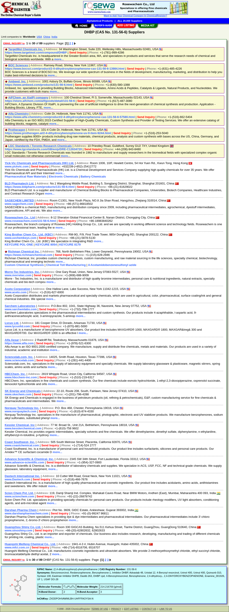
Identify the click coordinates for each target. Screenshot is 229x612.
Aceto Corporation (17, 289)
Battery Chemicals (93, 176)
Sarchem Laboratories (20, 306)
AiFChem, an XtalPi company (28, 97)
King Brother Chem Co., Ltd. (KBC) (29, 234)
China (46, 36)
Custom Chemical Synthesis (24, 265)
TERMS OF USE (99, 609)
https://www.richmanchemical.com (28, 255)
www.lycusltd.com (17, 326)
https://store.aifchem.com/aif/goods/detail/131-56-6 (40, 101)
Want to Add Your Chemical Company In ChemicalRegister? (135, 16)
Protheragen (16, 129)
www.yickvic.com (17, 166)
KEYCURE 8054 (46, 244)
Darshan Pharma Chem (21, 510)
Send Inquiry (78, 52)
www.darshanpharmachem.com (26, 513)
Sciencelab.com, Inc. (19, 357)
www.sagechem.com (19, 203)
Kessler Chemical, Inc (20, 425)
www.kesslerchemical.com (23, 428)
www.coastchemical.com (22, 445)
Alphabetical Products (100, 20)
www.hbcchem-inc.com (21, 377)
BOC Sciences (18, 65)
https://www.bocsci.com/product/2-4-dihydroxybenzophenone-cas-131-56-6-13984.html (65, 68)
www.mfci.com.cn (17, 547)
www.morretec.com (18, 275)
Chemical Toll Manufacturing (66, 265)
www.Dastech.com (17, 479)
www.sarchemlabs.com (21, 309)
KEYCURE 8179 (70, 244)
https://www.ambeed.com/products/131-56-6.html (38, 84)
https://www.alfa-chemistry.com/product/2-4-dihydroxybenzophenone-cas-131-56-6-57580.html (70, 117)
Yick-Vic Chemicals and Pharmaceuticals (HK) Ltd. (39, 163)
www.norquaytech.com (20, 411)
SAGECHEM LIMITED (19, 200)
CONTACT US (149, 609)
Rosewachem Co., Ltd (20, 217)
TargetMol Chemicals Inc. (25, 49)
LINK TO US (165, 609)
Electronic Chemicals (63, 176)
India (54, 36)
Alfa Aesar (12, 340)
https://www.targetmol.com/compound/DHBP (36, 52)
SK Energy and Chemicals (23, 391)
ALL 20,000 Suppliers (129, 20)
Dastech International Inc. (22, 476)
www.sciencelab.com (19, 360)
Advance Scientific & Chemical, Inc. (29, 459)
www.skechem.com (18, 394)
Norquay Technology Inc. (22, 408)
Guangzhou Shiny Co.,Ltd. (23, 527)
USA (39, 36)
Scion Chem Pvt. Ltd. (19, 493)
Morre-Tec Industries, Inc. (22, 272)
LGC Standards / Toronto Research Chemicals (40, 146)
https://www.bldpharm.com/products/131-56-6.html (39, 186)
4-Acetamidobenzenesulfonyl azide (112, 265)
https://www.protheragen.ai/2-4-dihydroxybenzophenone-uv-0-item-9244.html (58, 133)
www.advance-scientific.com (24, 462)
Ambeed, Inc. (17, 81)
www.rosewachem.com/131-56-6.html (30, 221)
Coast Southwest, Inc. (20, 442)
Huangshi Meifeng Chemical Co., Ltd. (30, 544)
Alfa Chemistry (18, 113)
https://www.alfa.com (19, 343)
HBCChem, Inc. (15, 374)
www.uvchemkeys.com (20, 238)
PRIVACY (116, 609)
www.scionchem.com (19, 496)
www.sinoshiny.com (18, 530)
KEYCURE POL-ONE (19, 244)
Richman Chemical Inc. (24, 251)
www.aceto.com (16, 292)
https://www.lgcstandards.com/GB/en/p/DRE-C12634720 (43, 149)
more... (59, 59)
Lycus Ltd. (12, 323)
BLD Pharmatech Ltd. (19, 183)
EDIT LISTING (131, 609)
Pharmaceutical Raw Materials (25, 176)
